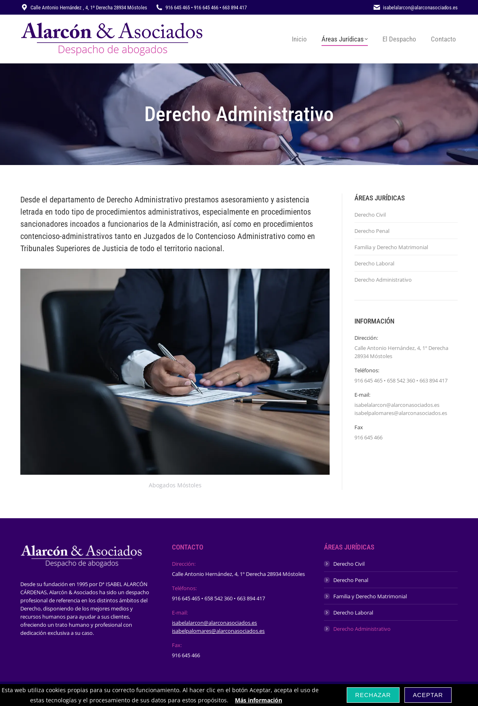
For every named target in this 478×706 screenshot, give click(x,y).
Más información (258, 700)
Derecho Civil (370, 214)
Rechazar (373, 695)
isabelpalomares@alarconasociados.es (218, 630)
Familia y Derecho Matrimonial (391, 247)
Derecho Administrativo (383, 279)
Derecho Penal (371, 231)
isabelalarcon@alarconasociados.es (214, 622)
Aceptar (428, 695)
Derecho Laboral (374, 263)
